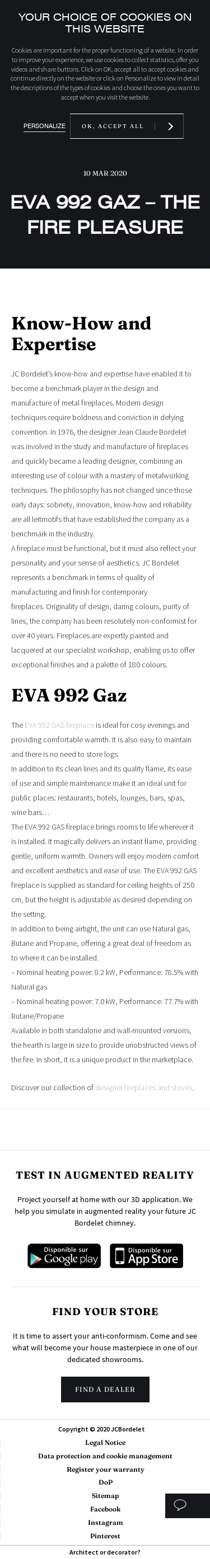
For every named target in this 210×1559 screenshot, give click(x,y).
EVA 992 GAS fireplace (59, 725)
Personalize (45, 126)
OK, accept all (113, 126)
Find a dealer (105, 1389)
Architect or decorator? (105, 1552)
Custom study (187, 1506)
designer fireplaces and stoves (143, 1087)
